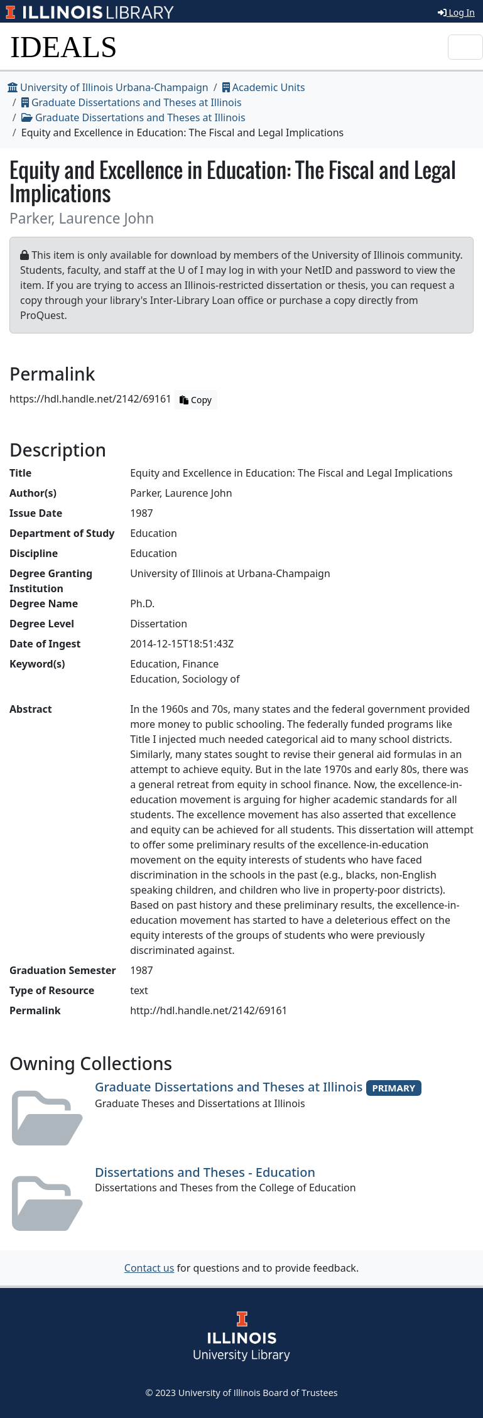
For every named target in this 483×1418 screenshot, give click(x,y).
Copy (195, 400)
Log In (456, 12)
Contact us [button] (149, 1268)
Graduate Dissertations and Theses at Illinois (131, 102)
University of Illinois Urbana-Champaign (108, 87)
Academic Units (263, 87)
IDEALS (63, 46)
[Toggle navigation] (465, 47)
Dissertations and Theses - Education (205, 1172)
